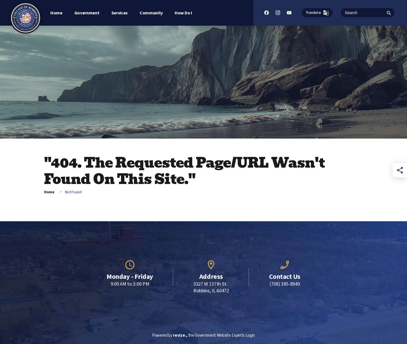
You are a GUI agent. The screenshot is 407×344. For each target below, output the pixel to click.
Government (86, 13)
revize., (180, 335)
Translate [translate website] (317, 13)
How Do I (183, 13)
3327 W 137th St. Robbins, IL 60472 (211, 287)
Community (151, 13)
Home (56, 13)
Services (119, 13)
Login (250, 335)
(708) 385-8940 (285, 284)
